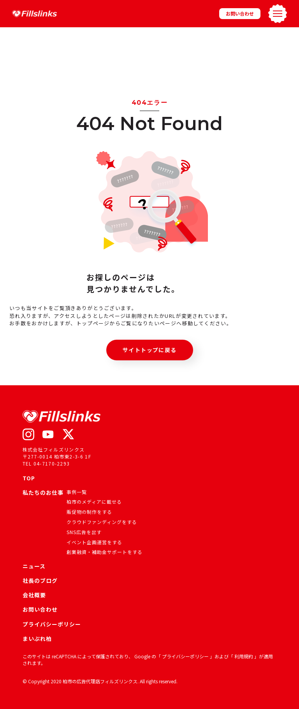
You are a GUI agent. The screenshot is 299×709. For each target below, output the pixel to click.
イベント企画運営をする (94, 542)
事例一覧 (77, 492)
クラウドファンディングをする (102, 522)
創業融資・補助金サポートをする (104, 552)
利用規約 (244, 656)
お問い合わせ (240, 13)
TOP (29, 478)
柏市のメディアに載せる (94, 501)
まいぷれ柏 (37, 638)
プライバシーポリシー (52, 624)
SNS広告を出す (84, 532)
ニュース (34, 566)
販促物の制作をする (89, 511)
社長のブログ (40, 580)
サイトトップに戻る (150, 350)
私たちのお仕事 (43, 492)
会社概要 (34, 595)
